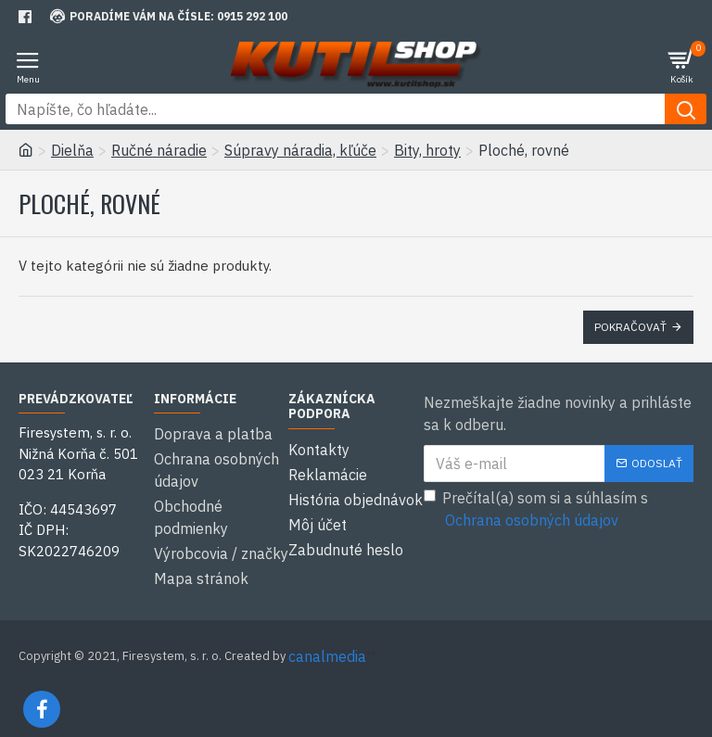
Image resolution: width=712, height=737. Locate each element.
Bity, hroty (427, 150)
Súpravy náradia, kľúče (300, 150)
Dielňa (72, 150)
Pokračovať (630, 327)
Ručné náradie (159, 150)
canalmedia (327, 642)
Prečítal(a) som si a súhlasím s (536, 510)
